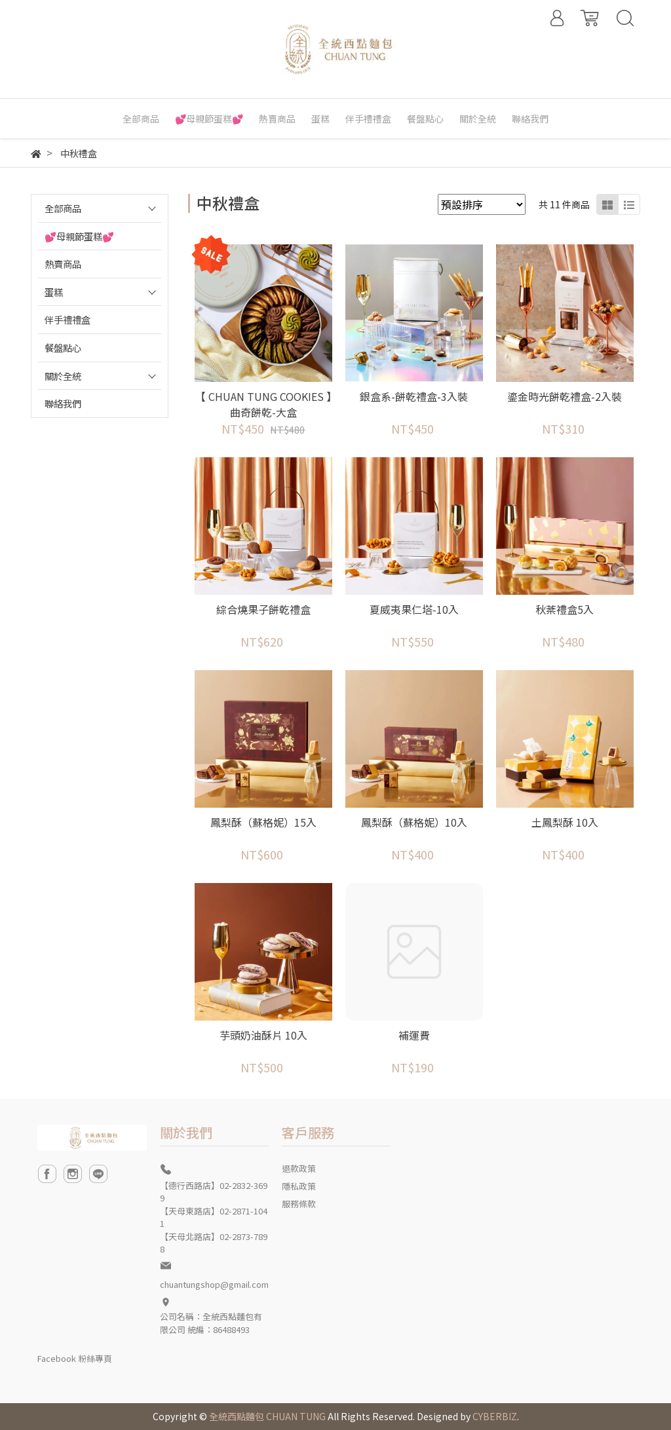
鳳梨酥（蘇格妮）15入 (263, 822)
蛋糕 (54, 292)
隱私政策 (299, 1186)
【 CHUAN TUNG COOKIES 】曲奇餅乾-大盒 (263, 404)
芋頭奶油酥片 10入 (263, 1035)
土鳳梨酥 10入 (564, 822)
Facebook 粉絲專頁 (74, 1358)
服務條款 (299, 1203)
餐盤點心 (63, 347)
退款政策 (299, 1168)
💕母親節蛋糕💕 (79, 236)
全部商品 (63, 208)
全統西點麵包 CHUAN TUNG (267, 1416)
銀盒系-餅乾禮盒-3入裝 (414, 396)
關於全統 (63, 376)
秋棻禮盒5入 (564, 609)
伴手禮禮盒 (67, 319)
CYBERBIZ (494, 1416)
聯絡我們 (63, 403)
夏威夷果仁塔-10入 (414, 609)
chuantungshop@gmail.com (214, 1284)
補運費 (414, 1035)
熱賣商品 (63, 264)
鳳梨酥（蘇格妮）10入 (414, 822)
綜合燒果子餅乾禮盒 (263, 609)
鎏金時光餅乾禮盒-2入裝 (564, 396)
